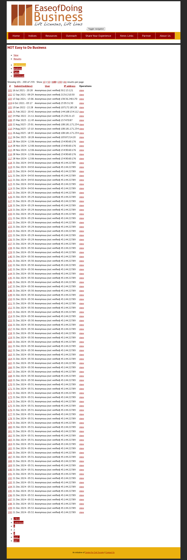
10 (44, 81)
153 (10, 311)
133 (10, 226)
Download (19, 75)
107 (10, 115)
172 (10, 392)
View (16, 55)
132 (10, 222)
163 (10, 354)
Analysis (18, 68)
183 (10, 439)
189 (10, 465)
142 (10, 265)
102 (10, 94)
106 (10, 111)
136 (10, 239)
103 (10, 98)
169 (10, 380)
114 (10, 145)
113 (10, 141)
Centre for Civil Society (94, 552)
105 (10, 107)
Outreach (71, 35)
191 (10, 473)
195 (10, 490)
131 (10, 218)
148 (10, 290)
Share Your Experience (98, 35)
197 (10, 499)
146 (10, 282)
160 (10, 341)
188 (10, 461)
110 (10, 128)
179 (10, 422)
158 (10, 333)
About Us (165, 35)
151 (10, 303)
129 (10, 209)
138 (10, 247)
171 (10, 388)
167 (10, 371)
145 (10, 277)
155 (10, 320)
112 (10, 137)
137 (10, 243)
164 (10, 358)
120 (10, 171)
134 (10, 230)
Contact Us (110, 552)
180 (10, 426)
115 (10, 149)
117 (10, 158)
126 (10, 196)
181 (10, 431)
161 (10, 346)
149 (10, 294)
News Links (126, 35)
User (47, 86)
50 (48, 81)
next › (17, 537)
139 (10, 252)
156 (10, 324)
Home (16, 35)
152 (10, 307)
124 (10, 188)
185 (10, 448)
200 (60, 81)
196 (10, 495)
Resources (51, 35)
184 (10, 444)
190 (10, 469)
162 (10, 350)
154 (10, 316)
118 (10, 162)
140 (10, 256)
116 (10, 154)
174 (10, 401)
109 (10, 124)
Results (17, 58)
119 (10, 167)
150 (10, 299)
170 (10, 384)
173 (10, 397)
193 (10, 482)
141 (10, 260)
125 (10, 192)
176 (10, 409)
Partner (146, 35)
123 (10, 184)
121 (10, 175)
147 (10, 286)
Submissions (20, 64)
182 (10, 435)
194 (10, 486)
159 (10, 337)
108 (10, 120)
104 (10, 103)
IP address (69, 86)
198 (10, 503)
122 (10, 179)
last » (17, 540)
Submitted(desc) (23, 86)
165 (10, 363)
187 (10, 456)
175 (10, 405)
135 (10, 235)
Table (16, 72)
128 (10, 205)
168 (10, 375)
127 (10, 201)
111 (10, 132)
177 (10, 414)
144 (10, 273)
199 (10, 507)
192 (10, 478)
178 (10, 418)
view (81, 90)
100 (54, 81)
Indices (32, 35)
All (65, 81)
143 (10, 269)
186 (10, 452)
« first (17, 518)
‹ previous (18, 522)
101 (10, 90)
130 (10, 213)
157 (10, 328)
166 (10, 367)
